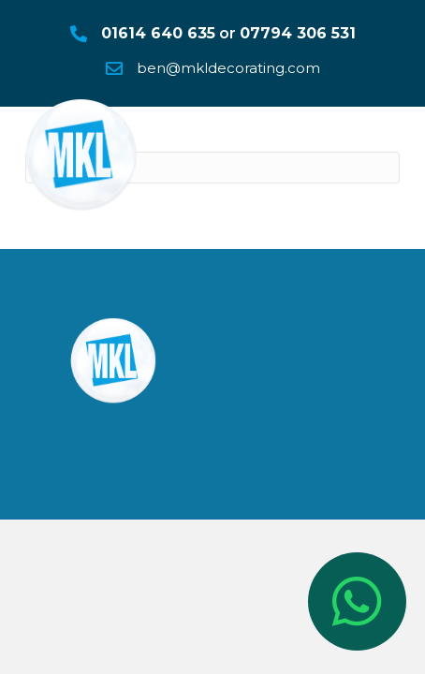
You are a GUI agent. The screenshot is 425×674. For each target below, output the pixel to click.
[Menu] (384, 141)
